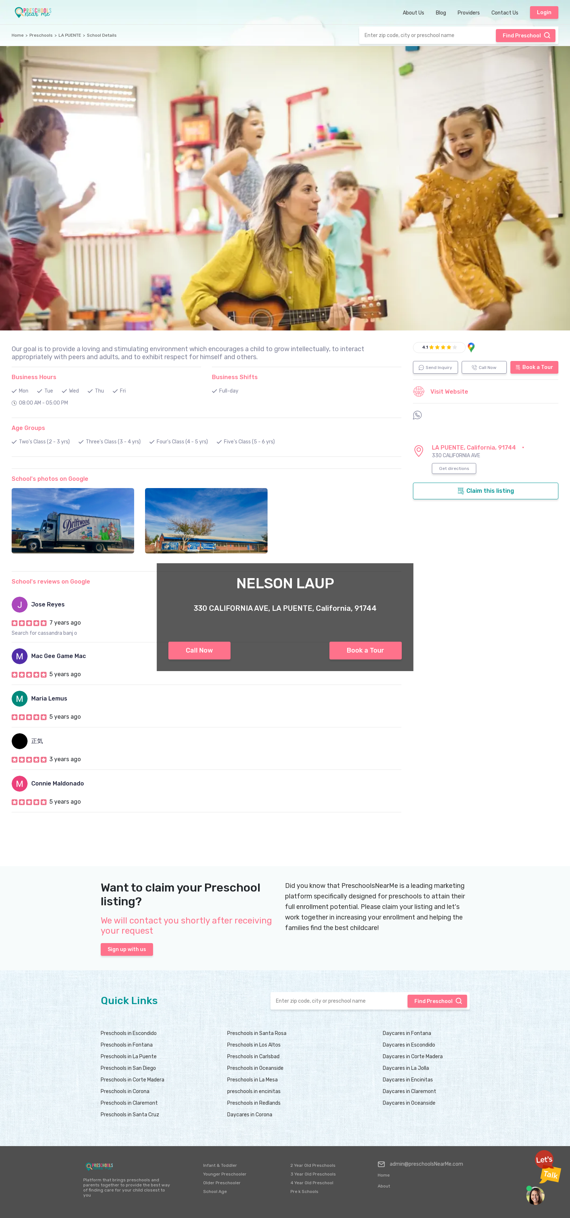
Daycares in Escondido (409, 1045)
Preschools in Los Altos (254, 1045)
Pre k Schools (304, 1191)
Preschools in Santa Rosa (256, 1033)
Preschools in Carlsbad (253, 1056)
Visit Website (440, 391)
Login (544, 12)
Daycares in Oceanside (409, 1103)
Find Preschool (527, 35)
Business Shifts (235, 377)
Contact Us (504, 13)
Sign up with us (127, 949)
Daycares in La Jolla (406, 1068)
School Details (102, 35)
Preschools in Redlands (254, 1103)
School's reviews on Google (51, 581)
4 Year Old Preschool (311, 1182)
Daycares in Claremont (409, 1091)
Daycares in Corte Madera (413, 1056)
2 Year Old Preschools (313, 1165)
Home (18, 35)
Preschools (41, 35)
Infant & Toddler (220, 1165)
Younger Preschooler (224, 1174)
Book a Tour (365, 650)
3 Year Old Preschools (313, 1174)
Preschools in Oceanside (255, 1068)
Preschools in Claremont (129, 1103)
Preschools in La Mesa (252, 1080)
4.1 (425, 347)
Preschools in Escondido (129, 1033)
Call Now (199, 650)
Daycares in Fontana (407, 1033)
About (384, 1186)
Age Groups (28, 428)
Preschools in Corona (125, 1091)
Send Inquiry (435, 367)
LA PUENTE (70, 35)
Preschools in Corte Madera (132, 1080)
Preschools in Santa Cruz (130, 1115)
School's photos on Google (50, 478)
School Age (215, 1191)
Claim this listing (485, 491)
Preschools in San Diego (128, 1068)
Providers (469, 13)
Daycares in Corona (249, 1115)
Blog (441, 13)
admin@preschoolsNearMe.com (420, 1164)
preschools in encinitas (254, 1091)
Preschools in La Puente (129, 1056)
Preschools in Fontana (127, 1045)
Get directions (454, 468)
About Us (413, 13)
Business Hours (34, 377)
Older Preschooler (222, 1182)
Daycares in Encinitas (408, 1080)
